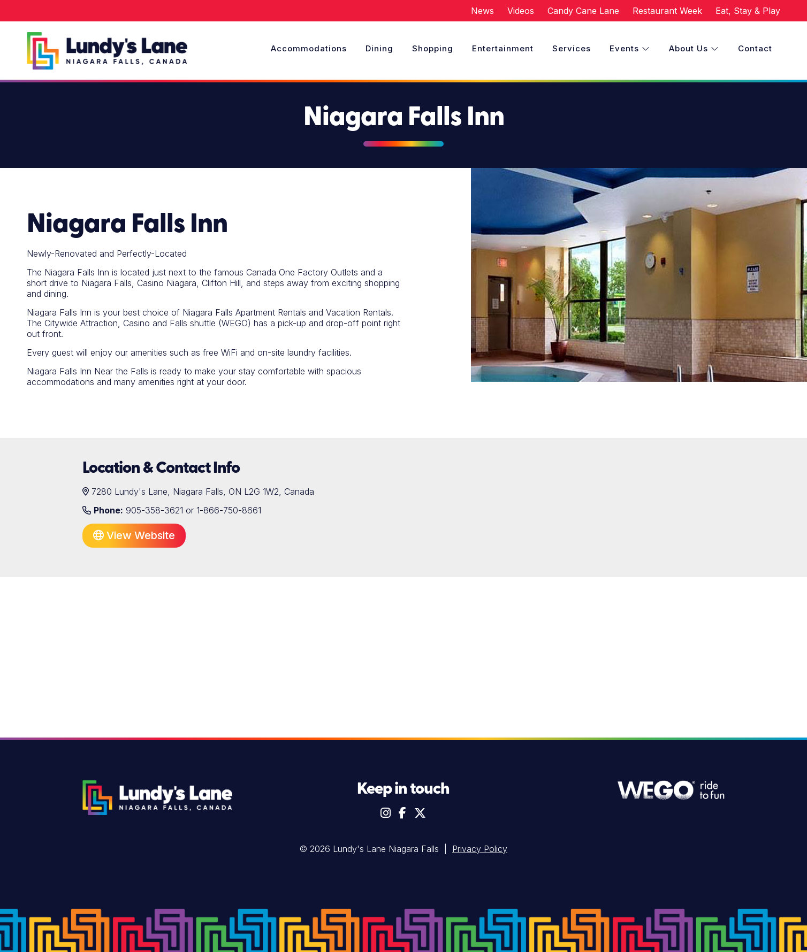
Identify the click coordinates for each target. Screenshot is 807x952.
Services (571, 48)
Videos (520, 10)
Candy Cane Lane (583, 10)
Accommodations (309, 48)
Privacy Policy (479, 848)
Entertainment (503, 48)
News (482, 10)
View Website (134, 535)
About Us (694, 48)
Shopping (432, 48)
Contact (755, 48)
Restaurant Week (667, 10)
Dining (379, 48)
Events (630, 48)
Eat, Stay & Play (747, 10)
